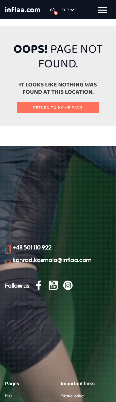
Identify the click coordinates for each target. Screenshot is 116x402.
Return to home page (58, 108)
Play (8, 395)
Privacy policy (72, 395)
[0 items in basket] (55, 10)
